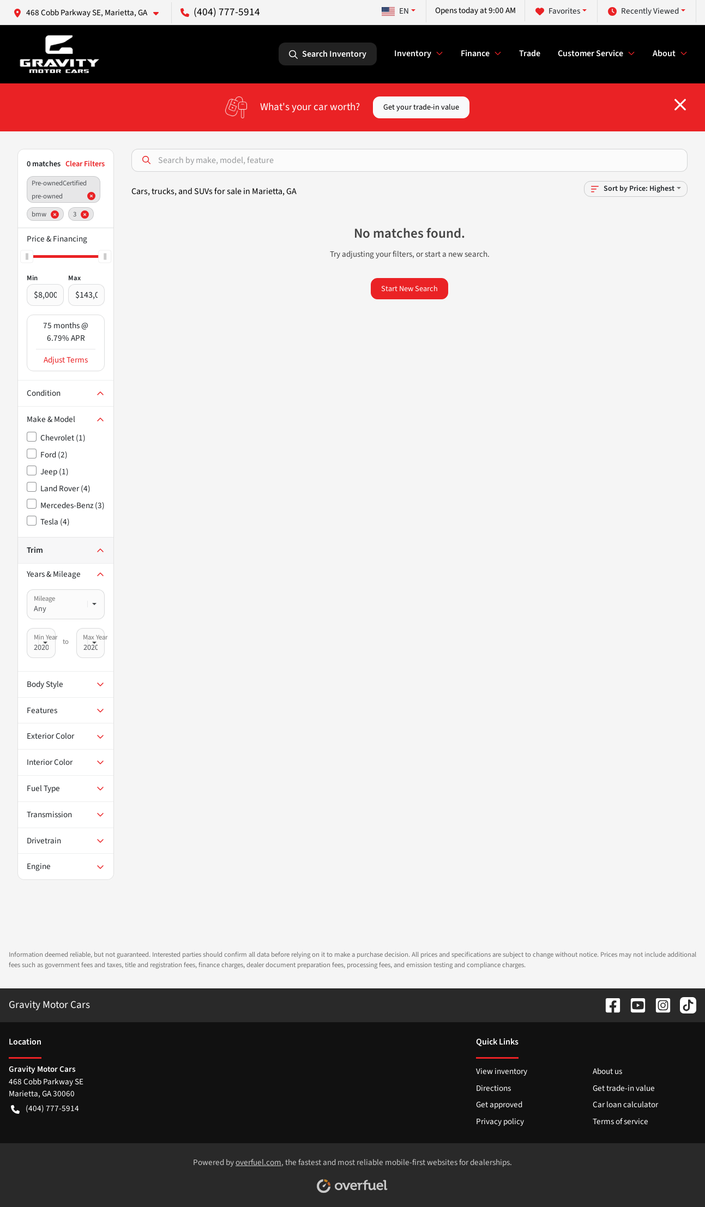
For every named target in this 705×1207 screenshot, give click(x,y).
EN (395, 11)
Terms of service (620, 1121)
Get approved (499, 1105)
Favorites (557, 11)
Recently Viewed (643, 11)
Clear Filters (85, 164)
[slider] (26, 256)
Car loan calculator (625, 1105)
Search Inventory (327, 54)
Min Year (45, 637)
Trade (529, 53)
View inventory (501, 1071)
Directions (493, 1088)
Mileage (44, 599)
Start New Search (409, 288)
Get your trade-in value (421, 107)
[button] (90, 12)
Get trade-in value (624, 1088)
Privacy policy (500, 1121)
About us (607, 1071)
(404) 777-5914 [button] (220, 12)
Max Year (95, 637)
